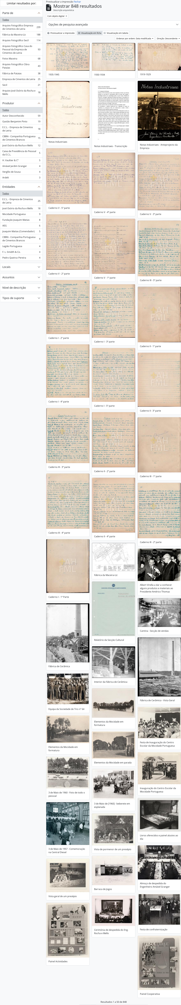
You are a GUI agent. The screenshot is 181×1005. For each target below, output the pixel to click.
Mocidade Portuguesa (21, 214)
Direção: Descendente (167, 38)
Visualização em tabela (116, 33)
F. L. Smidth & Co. (21, 252)
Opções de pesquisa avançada (68, 24)
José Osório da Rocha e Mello (21, 146)
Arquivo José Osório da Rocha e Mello (21, 92)
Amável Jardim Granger (21, 166)
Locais (6, 267)
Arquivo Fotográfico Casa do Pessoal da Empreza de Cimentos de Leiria (21, 49)
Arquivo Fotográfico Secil (21, 41)
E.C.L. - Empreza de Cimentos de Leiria (21, 129)
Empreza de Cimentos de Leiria (21, 79)
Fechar (77, 1)
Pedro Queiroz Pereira (21, 258)
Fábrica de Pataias (21, 74)
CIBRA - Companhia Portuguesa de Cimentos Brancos (21, 138)
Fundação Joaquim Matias (21, 220)
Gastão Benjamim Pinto (21, 122)
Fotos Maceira (21, 59)
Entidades (8, 187)
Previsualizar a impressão (61, 33)
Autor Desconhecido (21, 116)
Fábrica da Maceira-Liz (21, 35)
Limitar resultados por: (21, 3)
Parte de (7, 13)
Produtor (8, 103)
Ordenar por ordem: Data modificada (134, 38)
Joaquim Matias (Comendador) (21, 232)
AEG (21, 226)
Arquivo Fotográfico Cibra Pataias (21, 66)
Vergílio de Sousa (21, 172)
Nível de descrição (14, 288)
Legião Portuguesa (21, 247)
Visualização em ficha (89, 33)
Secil (21, 85)
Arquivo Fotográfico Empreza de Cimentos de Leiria (21, 27)
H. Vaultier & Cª (21, 161)
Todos (5, 19)
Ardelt (21, 178)
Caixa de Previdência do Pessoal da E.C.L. (21, 153)
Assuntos (8, 277)
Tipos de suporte (13, 298)
